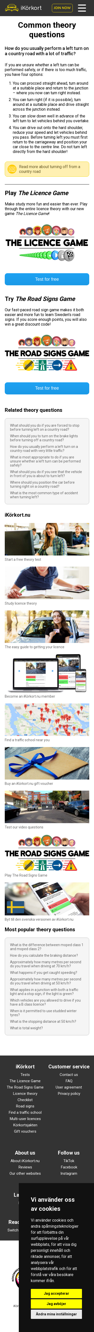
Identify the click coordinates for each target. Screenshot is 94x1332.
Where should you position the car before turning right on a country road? (42, 484)
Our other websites (25, 1173)
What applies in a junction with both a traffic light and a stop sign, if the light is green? (44, 992)
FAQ (68, 1081)
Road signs (25, 1106)
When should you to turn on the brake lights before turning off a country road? (44, 438)
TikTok (68, 1161)
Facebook (69, 1167)
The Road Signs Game (25, 1087)
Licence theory (25, 1093)
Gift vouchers (25, 1131)
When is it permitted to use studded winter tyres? (43, 1013)
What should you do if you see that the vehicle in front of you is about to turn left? (46, 474)
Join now (62, 8)
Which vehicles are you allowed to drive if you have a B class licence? (45, 1002)
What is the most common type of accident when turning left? (44, 495)
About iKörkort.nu (25, 1161)
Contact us (69, 1074)
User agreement (69, 1087)
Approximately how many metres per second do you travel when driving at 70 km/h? (45, 964)
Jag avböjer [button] (56, 1304)
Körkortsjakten (25, 1125)
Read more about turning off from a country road (49, 169)
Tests (25, 1074)
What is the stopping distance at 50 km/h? (43, 1021)
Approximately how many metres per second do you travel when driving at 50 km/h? (45, 981)
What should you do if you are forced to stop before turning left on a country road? (44, 427)
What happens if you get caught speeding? (43, 973)
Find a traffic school (25, 1112)
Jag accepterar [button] (56, 1293)
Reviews (25, 1167)
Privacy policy (69, 1093)
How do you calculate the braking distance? (44, 955)
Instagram (68, 1173)
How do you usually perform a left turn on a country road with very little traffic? (44, 449)
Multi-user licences (25, 1119)
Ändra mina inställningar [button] (56, 1314)
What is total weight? (26, 1028)
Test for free (47, 279)
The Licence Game (25, 1081)
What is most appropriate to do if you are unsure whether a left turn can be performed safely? (45, 461)
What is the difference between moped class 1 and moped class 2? (46, 947)
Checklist (25, 1100)
